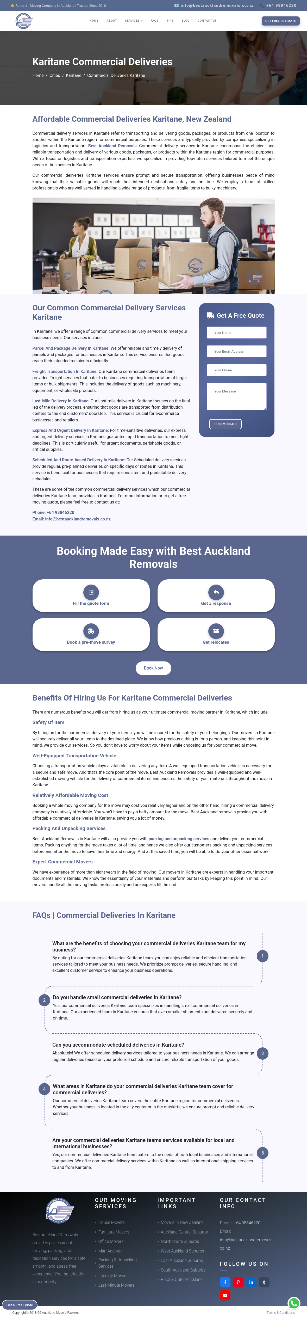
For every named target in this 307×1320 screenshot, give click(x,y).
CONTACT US (207, 20)
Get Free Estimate (280, 21)
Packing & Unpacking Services (117, 1263)
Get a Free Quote (21, 1305)
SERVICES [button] (133, 20)
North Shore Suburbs (180, 1241)
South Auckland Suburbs (183, 1270)
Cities (54, 75)
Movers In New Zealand (182, 1222)
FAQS (155, 20)
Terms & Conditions (281, 1313)
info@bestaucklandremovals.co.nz (78, 519)
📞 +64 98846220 (278, 5)
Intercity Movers (113, 1275)
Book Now (153, 668)
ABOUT (111, 20)
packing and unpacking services (179, 838)
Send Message (225, 424)
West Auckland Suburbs (182, 1251)
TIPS (169, 20)
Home (38, 75)
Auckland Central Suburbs (184, 1232)
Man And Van (110, 1251)
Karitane (73, 75)
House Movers (111, 1222)
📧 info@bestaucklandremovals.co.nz (214, 5)
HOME (94, 20)
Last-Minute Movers (116, 1285)
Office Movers (111, 1241)
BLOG (185, 20)
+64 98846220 (60, 512)
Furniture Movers (113, 1232)
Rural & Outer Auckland (182, 1279)
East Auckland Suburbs (182, 1260)
